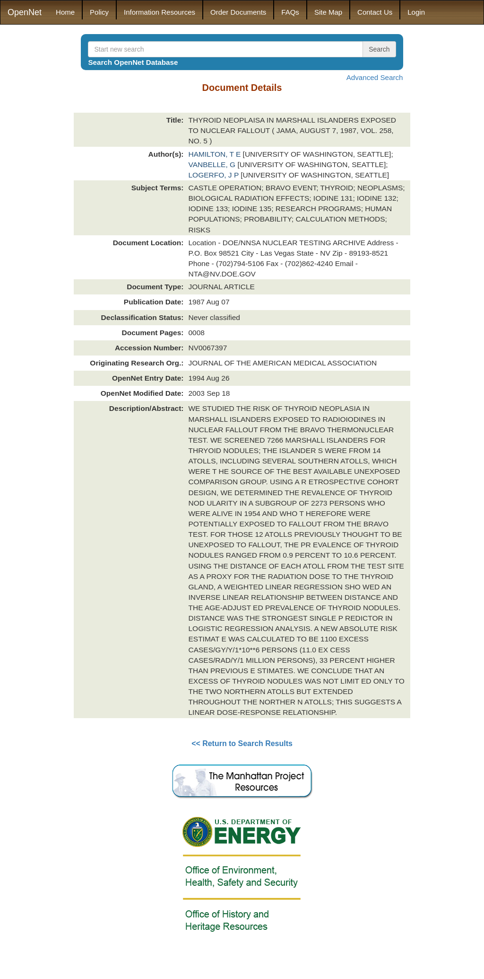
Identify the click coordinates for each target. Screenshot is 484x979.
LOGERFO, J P (214, 175)
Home (65, 12)
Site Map (328, 12)
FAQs (290, 12)
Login (416, 12)
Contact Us (374, 12)
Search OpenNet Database (133, 62)
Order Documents (238, 12)
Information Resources (159, 12)
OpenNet (25, 12)
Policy (99, 12)
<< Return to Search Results (242, 743)
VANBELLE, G (212, 164)
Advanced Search (374, 77)
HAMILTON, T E (215, 154)
